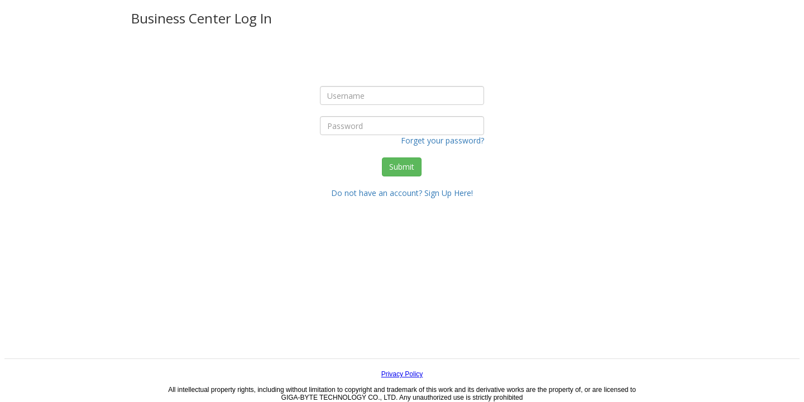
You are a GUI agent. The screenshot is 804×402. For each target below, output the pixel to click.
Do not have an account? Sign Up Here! (402, 193)
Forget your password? (442, 140)
